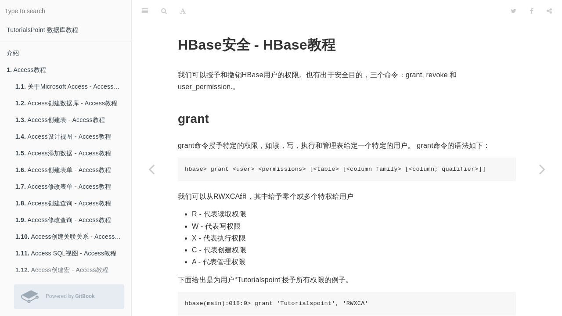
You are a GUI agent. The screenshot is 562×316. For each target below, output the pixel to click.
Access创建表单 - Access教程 (63, 169)
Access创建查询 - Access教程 (63, 203)
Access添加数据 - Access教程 (63, 153)
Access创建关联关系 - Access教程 (71, 236)
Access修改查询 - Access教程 (63, 219)
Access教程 (26, 69)
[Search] (164, 11)
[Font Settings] (182, 11)
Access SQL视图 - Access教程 (66, 253)
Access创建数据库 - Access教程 (66, 103)
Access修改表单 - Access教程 (63, 186)
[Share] (549, 11)
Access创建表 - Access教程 (60, 119)
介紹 (13, 53)
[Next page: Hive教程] (542, 169)
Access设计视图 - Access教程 (63, 136)
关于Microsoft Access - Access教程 (70, 86)
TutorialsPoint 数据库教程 (42, 29)
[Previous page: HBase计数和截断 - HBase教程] (151, 169)
